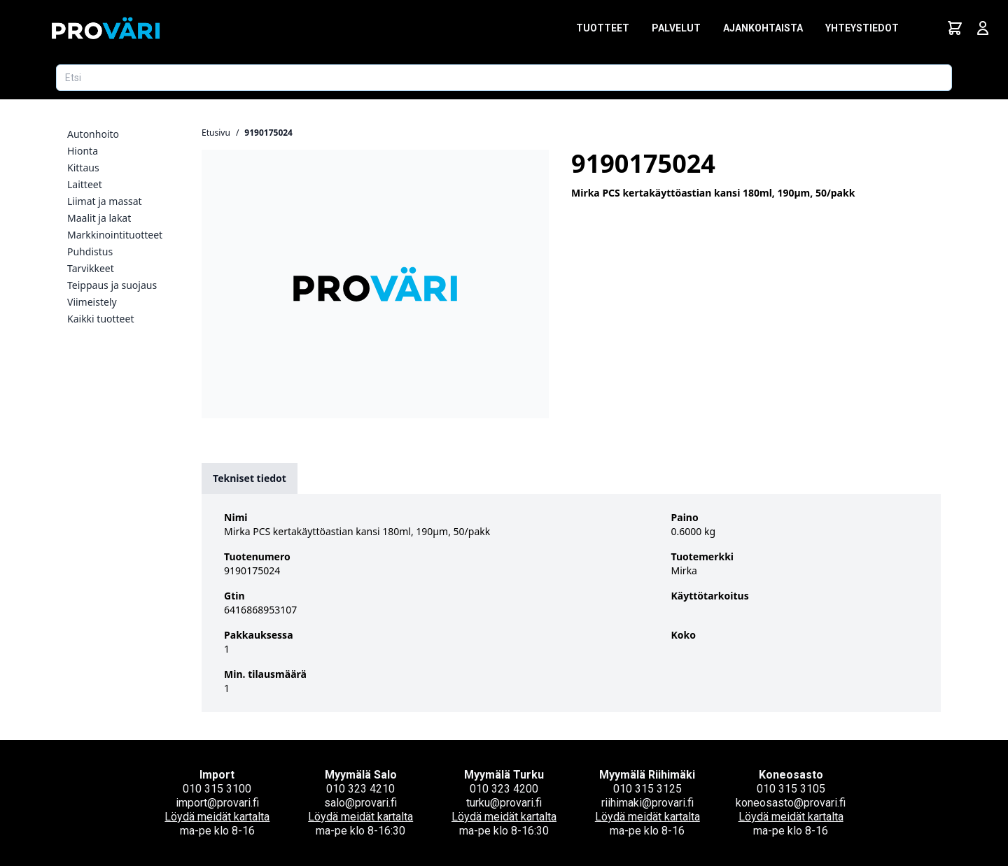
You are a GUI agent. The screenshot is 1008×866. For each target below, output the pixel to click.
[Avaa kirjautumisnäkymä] (982, 28)
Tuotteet (602, 28)
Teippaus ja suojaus (112, 285)
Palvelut (676, 28)
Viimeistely (92, 301)
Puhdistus (90, 251)
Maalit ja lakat (99, 218)
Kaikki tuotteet (100, 318)
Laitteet (84, 184)
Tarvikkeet (90, 268)
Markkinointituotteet (114, 234)
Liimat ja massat (104, 201)
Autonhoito (93, 134)
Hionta (82, 150)
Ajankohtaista (763, 28)
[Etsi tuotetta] (504, 77)
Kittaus (83, 167)
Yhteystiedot (862, 28)
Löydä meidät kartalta (217, 816)
